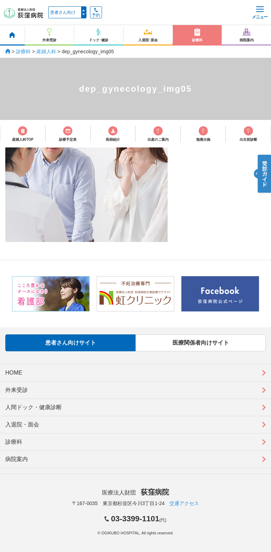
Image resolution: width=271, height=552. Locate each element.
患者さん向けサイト (70, 343)
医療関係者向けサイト (201, 343)
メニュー (259, 12)
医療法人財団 (135, 493)
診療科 (23, 51)
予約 (96, 13)
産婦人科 (46, 51)
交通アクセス (184, 503)
